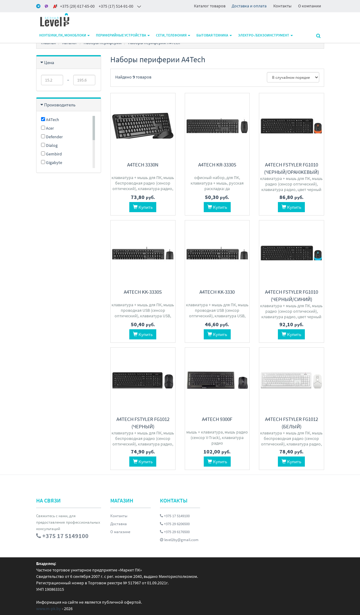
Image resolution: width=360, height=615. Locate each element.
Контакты (282, 6)
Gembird (51, 154)
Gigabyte (51, 162)
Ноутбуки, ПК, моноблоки (64, 35)
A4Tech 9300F (217, 419)
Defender (52, 136)
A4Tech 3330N (142, 164)
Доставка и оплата (249, 6)
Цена (49, 62)
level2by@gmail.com (179, 539)
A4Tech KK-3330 (217, 291)
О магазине (120, 531)
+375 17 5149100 (175, 515)
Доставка (118, 523)
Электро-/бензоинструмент (265, 35)
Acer (47, 128)
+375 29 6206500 (175, 523)
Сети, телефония (173, 35)
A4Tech (50, 119)
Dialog (49, 145)
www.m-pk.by (48, 608)
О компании (309, 6)
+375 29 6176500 (175, 531)
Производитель (59, 105)
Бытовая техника (214, 35)
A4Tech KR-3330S (217, 164)
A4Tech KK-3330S (143, 291)
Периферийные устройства (123, 35)
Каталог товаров (209, 6)
